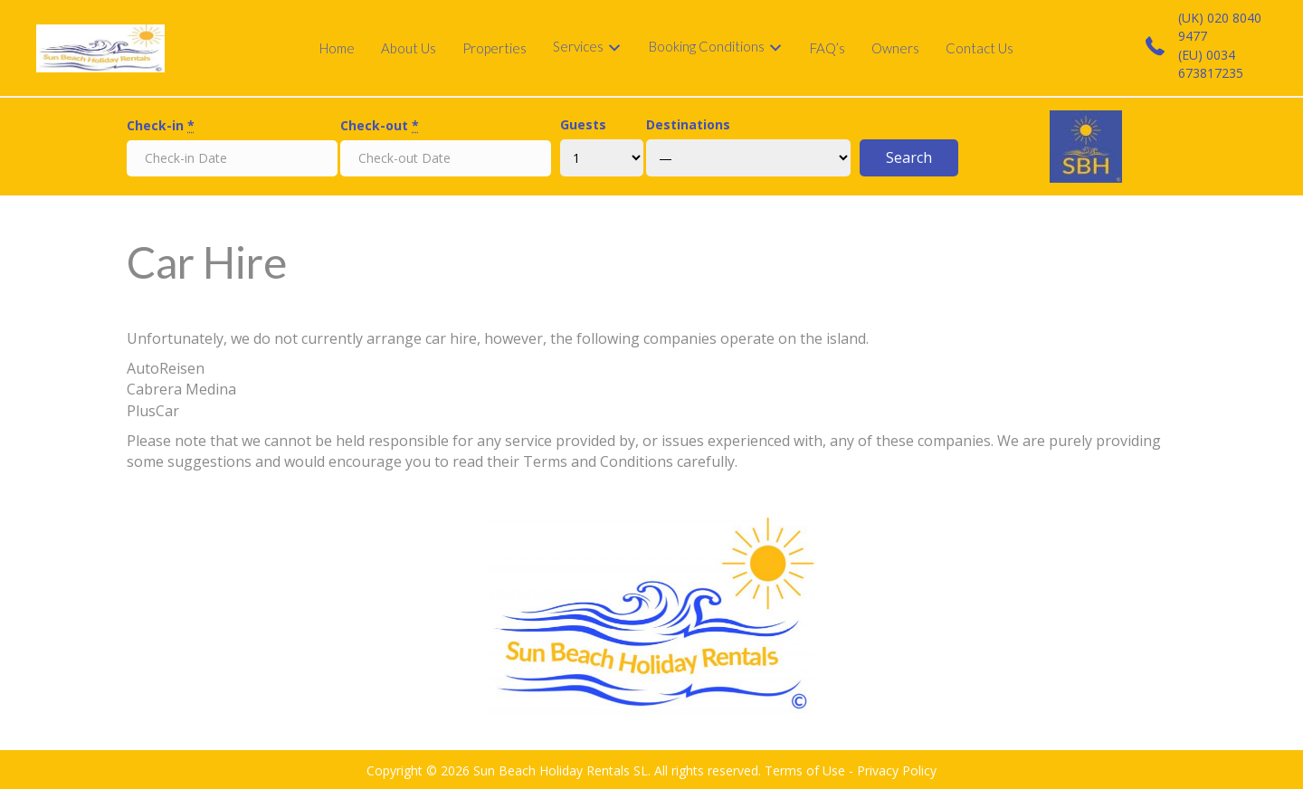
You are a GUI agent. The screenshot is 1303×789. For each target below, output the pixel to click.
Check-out (379, 125)
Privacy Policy (897, 770)
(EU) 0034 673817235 (1210, 63)
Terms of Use (805, 770)
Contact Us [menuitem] (979, 48)
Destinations (688, 124)
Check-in (161, 125)
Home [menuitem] (337, 48)
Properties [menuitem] (494, 48)
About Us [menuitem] (408, 48)
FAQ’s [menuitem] (827, 48)
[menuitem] (587, 48)
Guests (583, 124)
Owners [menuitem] (895, 48)
